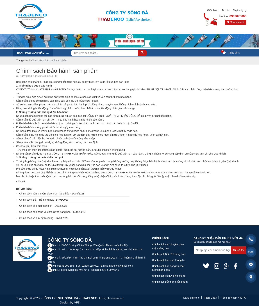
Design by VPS (70, 302)
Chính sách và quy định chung (168, 275)
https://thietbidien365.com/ (78, 161)
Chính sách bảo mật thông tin (168, 260)
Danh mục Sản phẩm (33, 52)
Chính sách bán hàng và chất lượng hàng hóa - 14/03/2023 (52, 211)
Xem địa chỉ (235, 22)
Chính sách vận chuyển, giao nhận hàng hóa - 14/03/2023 (51, 193)
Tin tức (225, 10)
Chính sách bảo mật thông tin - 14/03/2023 (43, 205)
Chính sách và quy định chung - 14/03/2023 (43, 218)
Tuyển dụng (239, 10)
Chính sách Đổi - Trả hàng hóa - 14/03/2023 (44, 199)
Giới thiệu (212, 10)
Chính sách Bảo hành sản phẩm (170, 281)
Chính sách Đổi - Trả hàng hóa (168, 254)
